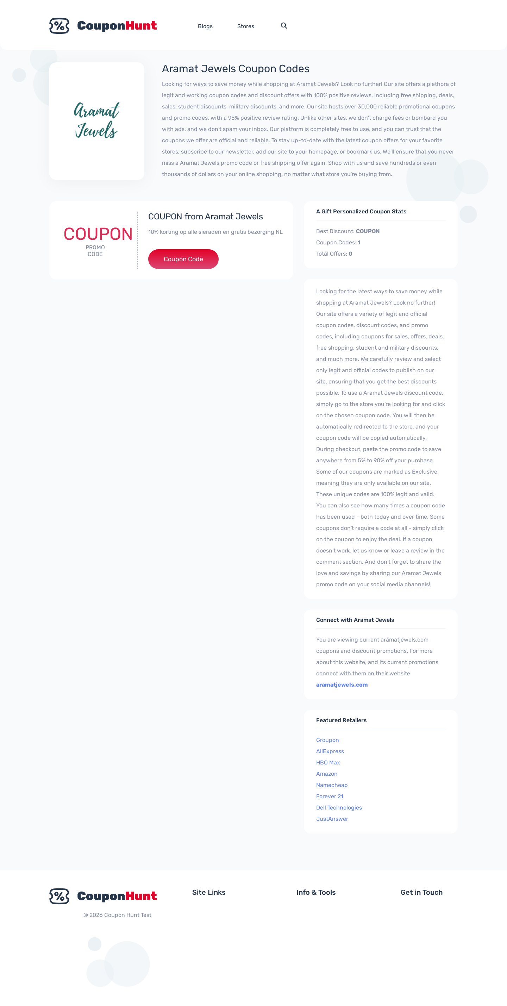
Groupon (327, 740)
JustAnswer (332, 819)
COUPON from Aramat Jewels (205, 216)
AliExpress (330, 751)
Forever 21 (329, 796)
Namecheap (332, 785)
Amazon (327, 773)
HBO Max (328, 762)
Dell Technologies (339, 807)
